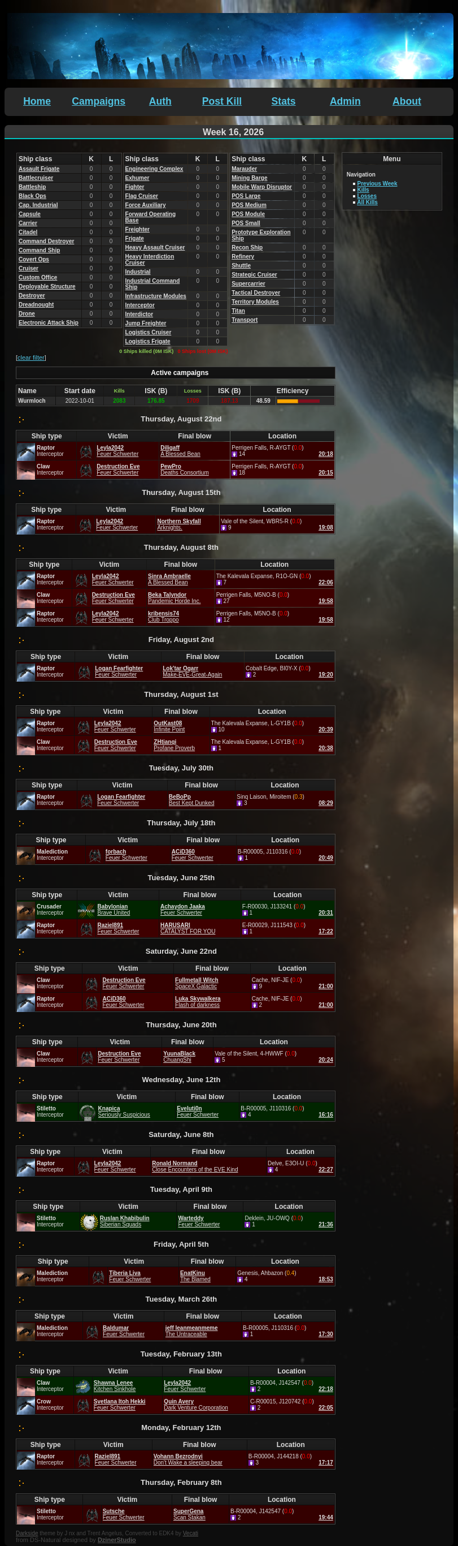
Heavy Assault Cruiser (155, 247)
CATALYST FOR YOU (187, 931)
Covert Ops (34, 259)
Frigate (134, 238)
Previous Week (377, 183)
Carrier (28, 223)
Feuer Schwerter (117, 454)
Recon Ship (247, 247)
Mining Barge (249, 178)
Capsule (30, 214)
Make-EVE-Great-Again (192, 674)
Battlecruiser (36, 178)
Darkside (27, 1533)
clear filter (31, 357)
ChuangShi (177, 1060)
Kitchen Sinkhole (115, 1389)
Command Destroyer (46, 241)
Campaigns (98, 101)
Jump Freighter (146, 323)
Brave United (113, 913)
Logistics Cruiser (148, 332)
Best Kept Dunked (192, 803)
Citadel (28, 232)
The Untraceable (186, 1334)
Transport (245, 320)
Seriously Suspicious (124, 1115)
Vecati (190, 1533)
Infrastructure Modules (155, 296)
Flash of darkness (197, 1005)
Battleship (32, 187)
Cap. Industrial (38, 205)
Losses (367, 196)
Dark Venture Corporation (196, 1408)
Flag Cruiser (141, 196)
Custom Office (38, 277)
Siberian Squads (120, 1224)
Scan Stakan (189, 1517)
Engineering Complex (154, 169)
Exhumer (137, 178)
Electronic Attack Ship (48, 323)
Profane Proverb (174, 748)
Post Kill (222, 101)
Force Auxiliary (145, 205)
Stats (284, 101)
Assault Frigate (39, 169)
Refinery (243, 256)
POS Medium (249, 205)
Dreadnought (36, 305)
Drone (27, 314)
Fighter (135, 187)
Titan (238, 311)
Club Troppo (163, 620)
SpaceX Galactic (196, 986)
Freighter (137, 229)
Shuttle (241, 265)
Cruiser (28, 268)
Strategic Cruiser (254, 275)
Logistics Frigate (148, 341)
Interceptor (140, 305)
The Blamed (195, 1279)
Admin (345, 101)
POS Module (248, 214)
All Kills (367, 202)
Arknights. (169, 527)
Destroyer (32, 295)
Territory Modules (255, 302)
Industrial (138, 272)
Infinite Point (169, 729)
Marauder (244, 169)
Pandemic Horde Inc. (174, 601)
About (406, 101)
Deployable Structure (47, 286)
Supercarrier (248, 284)
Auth (160, 101)
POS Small (246, 223)
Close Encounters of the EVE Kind (195, 1169)
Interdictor (139, 314)
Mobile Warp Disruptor (262, 187)
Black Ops (32, 196)
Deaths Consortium (184, 473)
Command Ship (39, 250)
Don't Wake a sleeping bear (188, 1462)
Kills (363, 190)
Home (37, 101)
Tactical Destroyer (256, 293)
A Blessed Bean (180, 454)
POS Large (246, 196)
